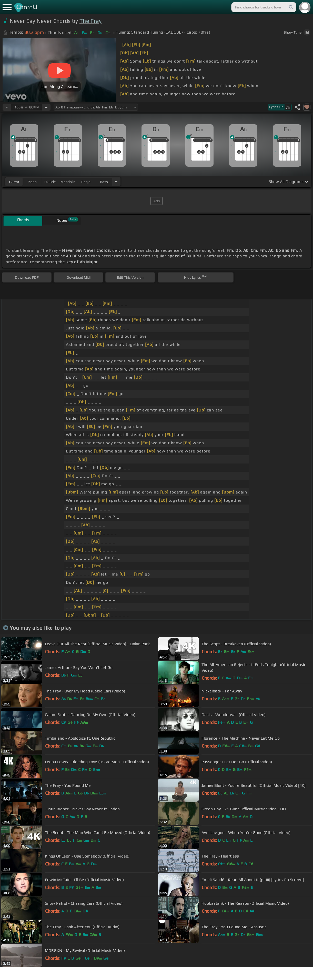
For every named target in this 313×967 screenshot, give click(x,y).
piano (32, 182)
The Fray (90, 21)
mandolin (67, 182)
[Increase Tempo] (46, 107)
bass (104, 182)
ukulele (50, 182)
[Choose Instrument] (116, 182)
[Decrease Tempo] (7, 107)
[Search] (290, 7)
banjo (85, 182)
